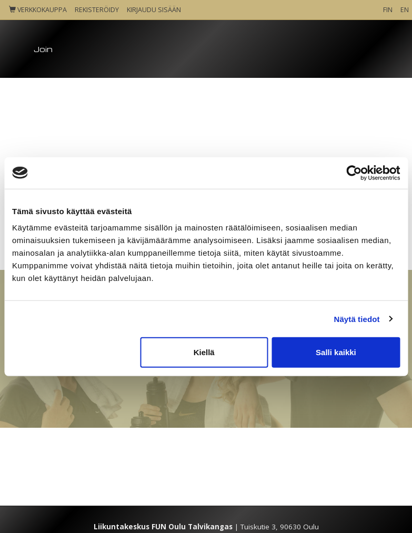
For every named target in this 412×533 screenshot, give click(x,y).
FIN (388, 9)
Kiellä (204, 352)
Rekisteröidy (97, 9)
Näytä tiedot (357, 318)
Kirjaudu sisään (154, 9)
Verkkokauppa (38, 9)
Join (43, 49)
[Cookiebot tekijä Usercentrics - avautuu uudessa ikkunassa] (354, 172)
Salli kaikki (336, 352)
